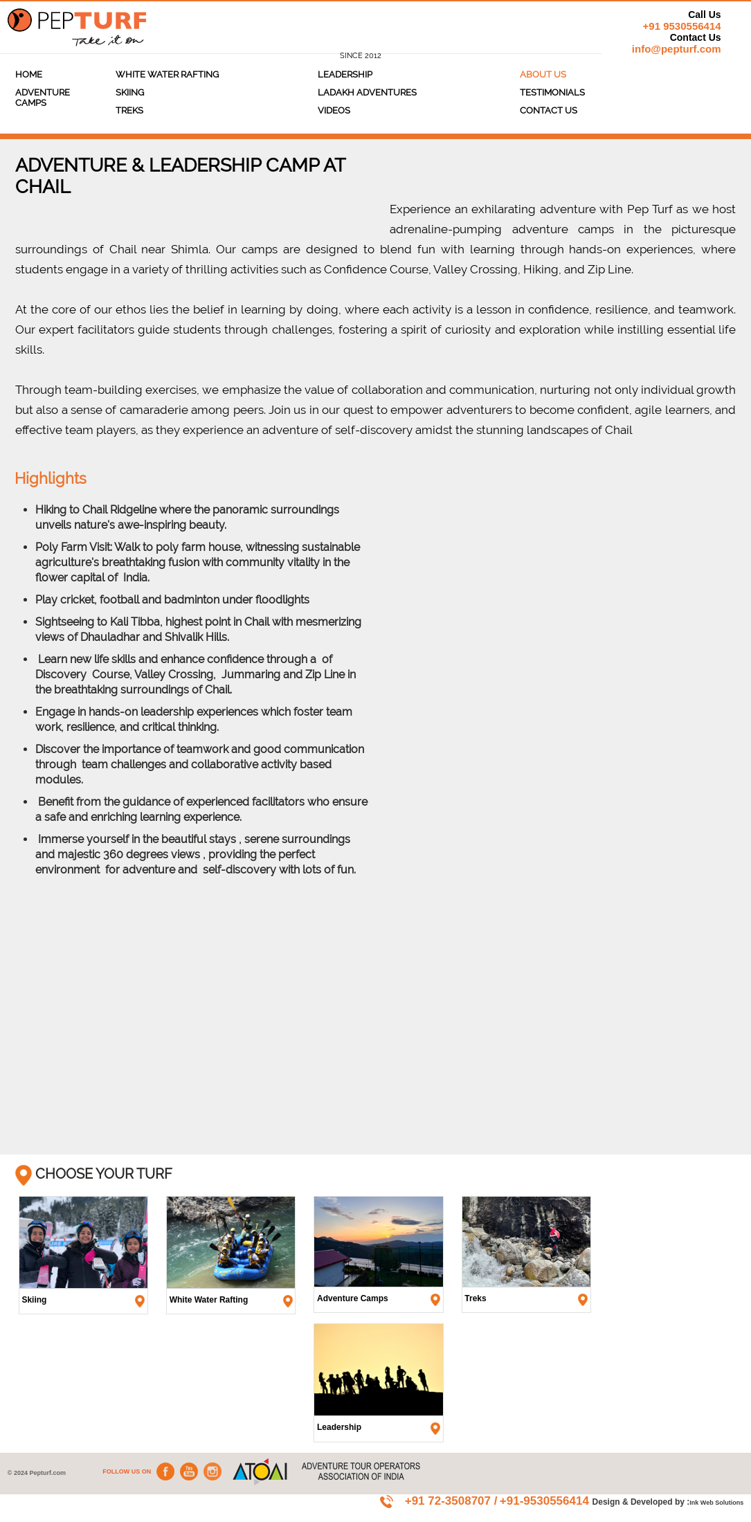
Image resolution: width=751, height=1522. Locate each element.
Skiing (130, 92)
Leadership (345, 74)
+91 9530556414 (682, 26)
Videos (334, 110)
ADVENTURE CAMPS (42, 97)
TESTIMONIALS (552, 92)
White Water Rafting (167, 74)
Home (28, 74)
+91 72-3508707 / (451, 1500)
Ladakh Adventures (367, 92)
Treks (129, 110)
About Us (543, 74)
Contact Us (548, 110)
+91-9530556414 (546, 1500)
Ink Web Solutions (716, 1502)
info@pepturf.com (676, 49)
